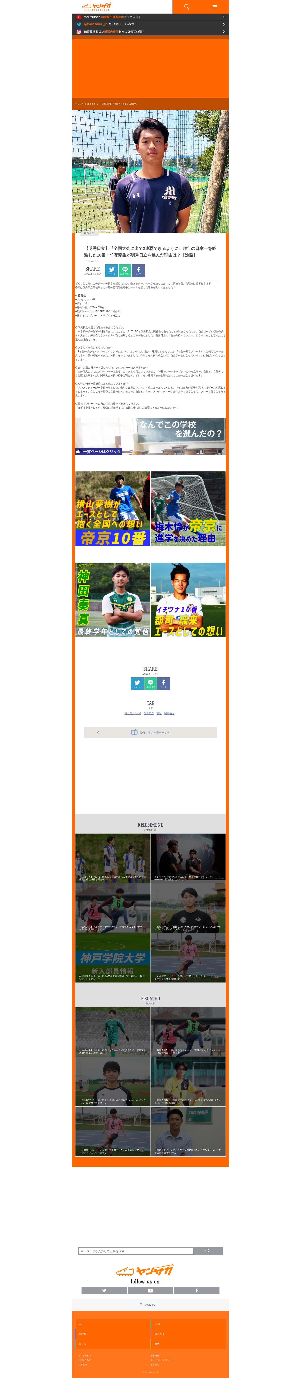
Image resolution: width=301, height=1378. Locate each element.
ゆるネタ (91, 104)
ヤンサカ (79, 104)
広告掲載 (154, 1355)
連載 (156, 1344)
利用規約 (82, 1364)
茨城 (159, 713)
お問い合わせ (84, 1360)
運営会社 (154, 1364)
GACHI (158, 1324)
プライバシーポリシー (160, 1360)
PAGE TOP (150, 1304)
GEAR (82, 1334)
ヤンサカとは (84, 1355)
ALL (81, 1324)
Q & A (82, 1344)
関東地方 (169, 713)
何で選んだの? (133, 713)
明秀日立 (149, 713)
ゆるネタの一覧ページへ (150, 732)
